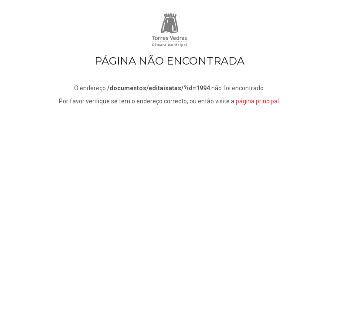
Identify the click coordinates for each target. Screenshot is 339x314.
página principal (257, 101)
